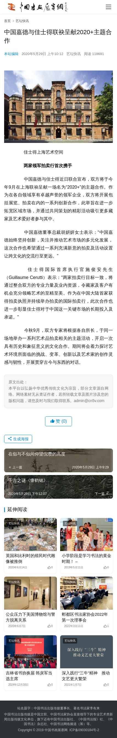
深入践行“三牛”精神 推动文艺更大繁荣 (86, 676)
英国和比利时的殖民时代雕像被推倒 (30, 558)
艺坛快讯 (73, 54)
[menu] (108, 7)
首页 (7, 21)
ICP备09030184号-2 (84, 730)
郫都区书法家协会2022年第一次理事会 (85, 617)
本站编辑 (11, 54)
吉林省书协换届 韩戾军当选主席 (29, 676)
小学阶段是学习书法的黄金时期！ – (86, 558)
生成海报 (18, 439)
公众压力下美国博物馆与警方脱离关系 (30, 617)
